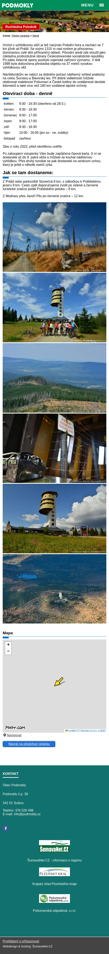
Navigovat (12, 735)
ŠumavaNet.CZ (42, 946)
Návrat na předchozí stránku (29, 744)
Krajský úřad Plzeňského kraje (54, 884)
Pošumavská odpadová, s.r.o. (54, 910)
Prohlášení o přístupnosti (21, 941)
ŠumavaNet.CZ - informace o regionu (54, 860)
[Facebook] (6, 828)
